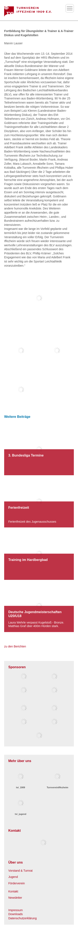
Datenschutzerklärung (22, 918)
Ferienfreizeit (18, 507)
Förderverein (16, 883)
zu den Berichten (15, 646)
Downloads (15, 914)
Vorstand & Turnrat (20, 870)
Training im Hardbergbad (28, 560)
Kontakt (13, 891)
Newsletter (15, 897)
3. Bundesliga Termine (26, 455)
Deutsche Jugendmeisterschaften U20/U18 (35, 614)
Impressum (15, 910)
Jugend (13, 877)
